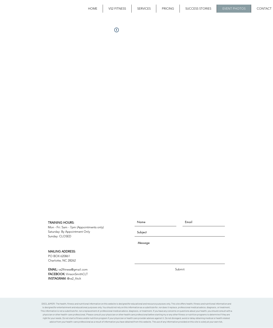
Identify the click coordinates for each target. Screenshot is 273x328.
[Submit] (180, 269)
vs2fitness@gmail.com (73, 269)
